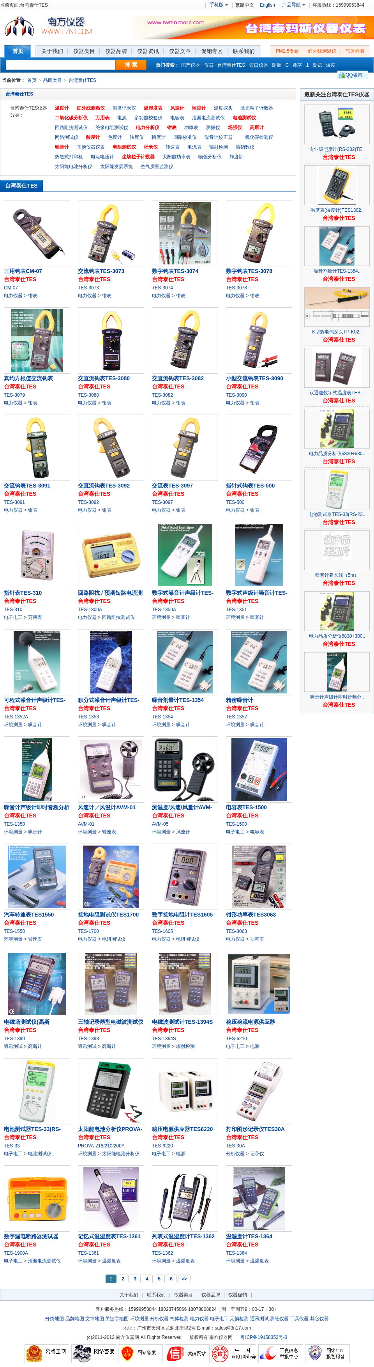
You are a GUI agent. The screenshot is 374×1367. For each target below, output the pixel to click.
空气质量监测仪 (157, 166)
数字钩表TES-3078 (249, 271)
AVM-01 (86, 824)
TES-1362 (162, 1253)
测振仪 (213, 127)
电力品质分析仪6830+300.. (337, 636)
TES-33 (12, 1146)
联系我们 (156, 1295)
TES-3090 (236, 395)
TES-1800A (90, 609)
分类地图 (54, 1318)
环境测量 (139, 1318)
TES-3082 (162, 395)
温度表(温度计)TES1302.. (337, 210)
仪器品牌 (210, 1295)
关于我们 (129, 1295)
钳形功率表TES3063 (251, 914)
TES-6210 (236, 1038)
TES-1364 (236, 1253)
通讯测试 (259, 1318)
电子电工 (219, 1318)
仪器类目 (183, 1295)
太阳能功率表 (176, 157)
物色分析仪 (210, 157)
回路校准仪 (185, 137)
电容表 (177, 118)
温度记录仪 (124, 108)
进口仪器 (258, 65)
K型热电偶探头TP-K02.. (337, 332)
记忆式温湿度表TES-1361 (109, 1236)
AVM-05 (160, 824)
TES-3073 (88, 288)
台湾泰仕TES (231, 65)
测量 (276, 65)
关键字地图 (117, 1318)
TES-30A (235, 1146)
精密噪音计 (239, 700)
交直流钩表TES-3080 (104, 378)
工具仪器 (299, 1318)
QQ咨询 (354, 75)
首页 (32, 80)
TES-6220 (162, 1146)
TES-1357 (236, 717)
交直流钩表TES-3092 (104, 485)
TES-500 (235, 502)
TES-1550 (14, 931)
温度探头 (223, 108)
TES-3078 (236, 288)
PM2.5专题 (287, 51)
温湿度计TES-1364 (249, 1236)
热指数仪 (245, 147)
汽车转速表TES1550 (29, 914)
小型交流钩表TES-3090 (254, 378)
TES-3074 (162, 288)
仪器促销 (237, 1295)
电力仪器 (199, 1318)
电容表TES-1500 (246, 807)
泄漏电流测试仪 (208, 118)
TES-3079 (14, 395)
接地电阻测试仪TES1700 (108, 914)
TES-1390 (14, 1038)
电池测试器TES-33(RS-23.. (337, 514)
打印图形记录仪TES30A (255, 1129)
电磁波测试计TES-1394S (182, 1022)
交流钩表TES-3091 (27, 485)
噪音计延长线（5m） (337, 575)
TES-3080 (88, 395)
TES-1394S (164, 1038)
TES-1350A (164, 609)
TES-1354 (162, 717)
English (267, 5)
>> (184, 1279)
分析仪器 (159, 1318)
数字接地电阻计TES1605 (182, 914)
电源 (122, 118)
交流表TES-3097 (172, 485)
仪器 (208, 65)
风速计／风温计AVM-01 (107, 807)
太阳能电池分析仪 (73, 166)
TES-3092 (88, 502)
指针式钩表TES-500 (250, 485)
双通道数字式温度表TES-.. (337, 392)
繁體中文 (244, 5)
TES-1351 (236, 609)
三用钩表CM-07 (23, 271)
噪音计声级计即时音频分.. (337, 697)
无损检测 (239, 1318)
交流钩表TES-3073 (101, 271)
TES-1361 (88, 1253)
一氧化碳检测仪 (256, 137)
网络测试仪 (66, 137)
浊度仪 (137, 137)
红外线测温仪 (322, 51)
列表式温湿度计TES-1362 (183, 1236)
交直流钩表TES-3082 (178, 378)
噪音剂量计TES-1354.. (337, 271)
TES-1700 (88, 931)
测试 (317, 65)
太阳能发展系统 (116, 166)
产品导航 (293, 4)
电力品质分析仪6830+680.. (337, 453)
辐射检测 (218, 147)
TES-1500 (236, 824)
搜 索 (131, 65)
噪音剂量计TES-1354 (178, 700)
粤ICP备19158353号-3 (263, 1337)
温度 (330, 65)
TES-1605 (162, 931)
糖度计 (159, 137)
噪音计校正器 (219, 137)
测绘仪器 (279, 1318)
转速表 (173, 147)
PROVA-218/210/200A (101, 1146)
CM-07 (11, 288)
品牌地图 (74, 1318)
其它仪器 (319, 1318)
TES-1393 (88, 1038)
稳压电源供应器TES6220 (182, 1129)
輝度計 (236, 157)
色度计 (115, 137)
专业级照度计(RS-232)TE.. (337, 149)
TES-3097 (162, 502)
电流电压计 (102, 157)
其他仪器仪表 (91, 147)
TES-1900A (16, 1253)
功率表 (191, 127)
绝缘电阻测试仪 (111, 127)
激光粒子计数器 (256, 108)
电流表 (194, 147)
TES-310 (13, 609)
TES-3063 (236, 931)
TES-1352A (16, 717)
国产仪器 (190, 65)
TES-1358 (14, 824)
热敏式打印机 (69, 157)
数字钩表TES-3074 (175, 271)
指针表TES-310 (23, 593)
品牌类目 (52, 80)
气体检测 (355, 51)
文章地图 (94, 1318)
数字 (297, 65)
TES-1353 (88, 717)
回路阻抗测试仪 (71, 127)
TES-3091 (14, 502)
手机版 (219, 4)
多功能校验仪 (148, 118)
